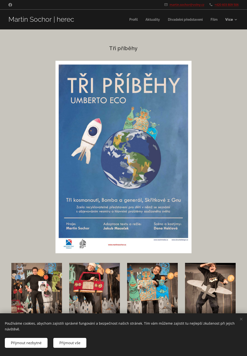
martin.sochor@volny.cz (187, 4)
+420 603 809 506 (226, 4)
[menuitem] (129, 20)
